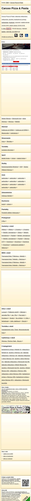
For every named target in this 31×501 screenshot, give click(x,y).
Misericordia (5, 133)
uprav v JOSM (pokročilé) (21, 389)
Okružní (24, 321)
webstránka (5, 22)
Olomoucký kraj (16, 118)
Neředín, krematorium (9, 232)
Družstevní (5, 318)
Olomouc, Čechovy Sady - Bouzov (12, 341)
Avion (3, 141)
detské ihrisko (6, 158)
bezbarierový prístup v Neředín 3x (11, 349)
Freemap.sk (21, 112)
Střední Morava (6, 118)
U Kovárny (18, 229)
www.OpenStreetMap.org (21, 492)
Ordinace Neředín (7, 196)
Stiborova (4, 248)
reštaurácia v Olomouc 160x (18, 371)
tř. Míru (6, 29)
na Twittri (17, 480)
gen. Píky (14, 315)
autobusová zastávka (17, 245)
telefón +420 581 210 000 (9, 31)
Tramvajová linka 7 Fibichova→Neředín (13, 256)
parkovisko (5, 178)
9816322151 (4, 390)
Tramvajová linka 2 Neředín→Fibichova (13, 265)
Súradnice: (4, 391)
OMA (7, 2)
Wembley (9, 141)
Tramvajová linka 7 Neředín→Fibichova (13, 259)
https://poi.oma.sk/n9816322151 (8, 114)
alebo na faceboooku (8, 456)
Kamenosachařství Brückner (10, 167)
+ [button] (3, 76)
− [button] (3, 79)
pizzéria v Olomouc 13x (15, 352)
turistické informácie (7, 150)
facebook (11, 22)
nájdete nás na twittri (8, 453)
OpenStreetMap (13, 112)
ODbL (20, 493)
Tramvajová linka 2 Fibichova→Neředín (13, 262)
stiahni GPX (4, 392)
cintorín (9, 204)
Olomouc (11, 121)
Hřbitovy (4, 229)
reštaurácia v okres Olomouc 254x (12, 374)
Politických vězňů (13, 312)
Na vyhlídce (19, 318)
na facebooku (13, 478)
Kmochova (18, 241)
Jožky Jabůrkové (15, 321)
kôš (21, 167)
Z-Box (3, 221)
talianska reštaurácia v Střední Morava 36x (14, 365)
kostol (3, 204)
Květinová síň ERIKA (8, 130)
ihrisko (13, 158)
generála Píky (6, 315)
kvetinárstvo (14, 133)
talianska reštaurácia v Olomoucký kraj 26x (17, 361)
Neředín (17, 121)
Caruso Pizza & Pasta (16, 2)
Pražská (13, 235)
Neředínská (5, 321)
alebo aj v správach (7, 458)
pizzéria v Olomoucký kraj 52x (10, 368)
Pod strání (22, 315)
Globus (20, 232)
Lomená (4, 312)
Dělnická (22, 312)
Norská (12, 318)
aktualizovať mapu (10, 389)
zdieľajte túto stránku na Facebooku (11, 479)
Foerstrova (9, 241)
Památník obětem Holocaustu (10, 212)
